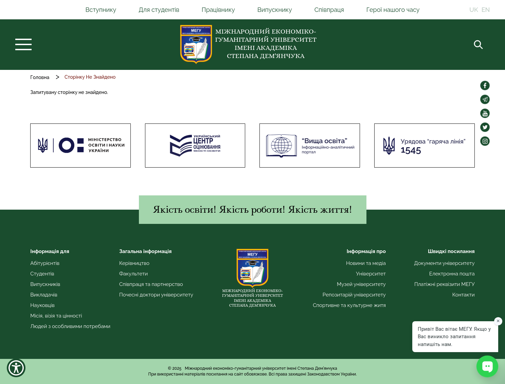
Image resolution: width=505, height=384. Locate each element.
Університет (371, 274)
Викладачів (43, 295)
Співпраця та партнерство (151, 284)
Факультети (133, 274)
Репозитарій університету (354, 295)
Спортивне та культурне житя (349, 305)
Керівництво (134, 263)
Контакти (463, 295)
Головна (39, 77)
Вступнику (101, 9)
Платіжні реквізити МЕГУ (444, 284)
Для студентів (159, 9)
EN (486, 9)
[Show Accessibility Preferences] (16, 368)
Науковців (42, 305)
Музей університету (361, 284)
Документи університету (444, 263)
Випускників (45, 284)
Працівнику (218, 9)
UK (473, 9)
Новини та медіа (366, 263)
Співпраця (329, 9)
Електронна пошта (452, 274)
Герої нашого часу (393, 9)
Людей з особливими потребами (70, 326)
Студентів (42, 274)
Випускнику (274, 9)
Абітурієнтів (44, 263)
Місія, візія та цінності (56, 316)
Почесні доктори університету (156, 295)
